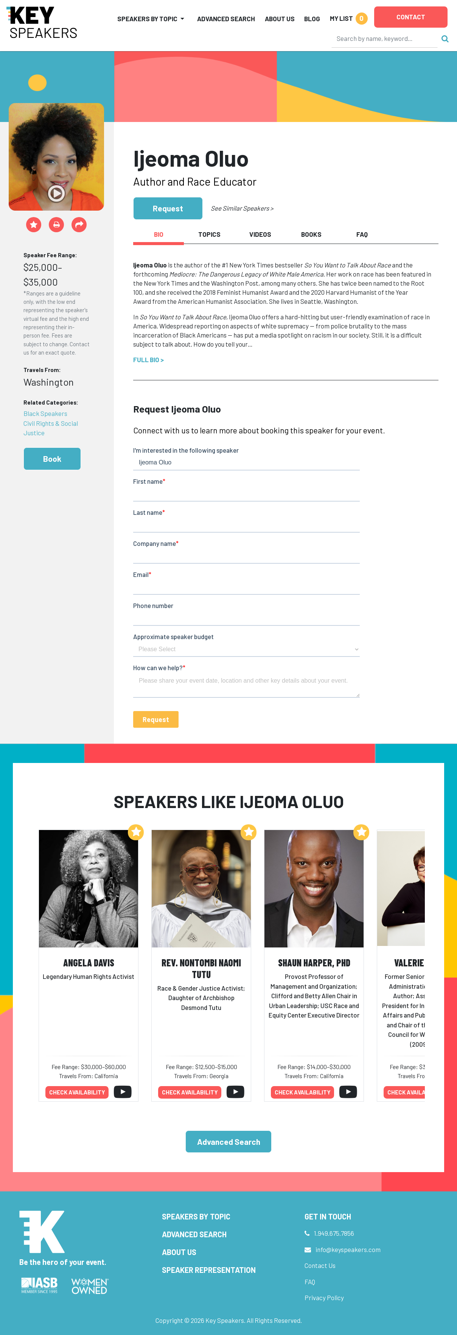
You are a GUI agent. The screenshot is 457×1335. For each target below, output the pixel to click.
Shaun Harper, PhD (314, 962)
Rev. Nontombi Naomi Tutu (201, 968)
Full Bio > (148, 359)
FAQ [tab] (362, 234)
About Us (280, 18)
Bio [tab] (158, 234)
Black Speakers (45, 413)
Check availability (77, 1092)
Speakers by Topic (196, 1216)
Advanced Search (226, 18)
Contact (410, 16)
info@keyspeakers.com (348, 1249)
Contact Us (320, 1265)
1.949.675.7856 (334, 1233)
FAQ (310, 1281)
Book (52, 458)
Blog (312, 18)
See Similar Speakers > (242, 208)
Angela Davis (88, 962)
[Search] (384, 38)
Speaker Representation (209, 1269)
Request (168, 208)
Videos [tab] (260, 234)
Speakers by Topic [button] (147, 18)
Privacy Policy (324, 1297)
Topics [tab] (209, 234)
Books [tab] (311, 234)
